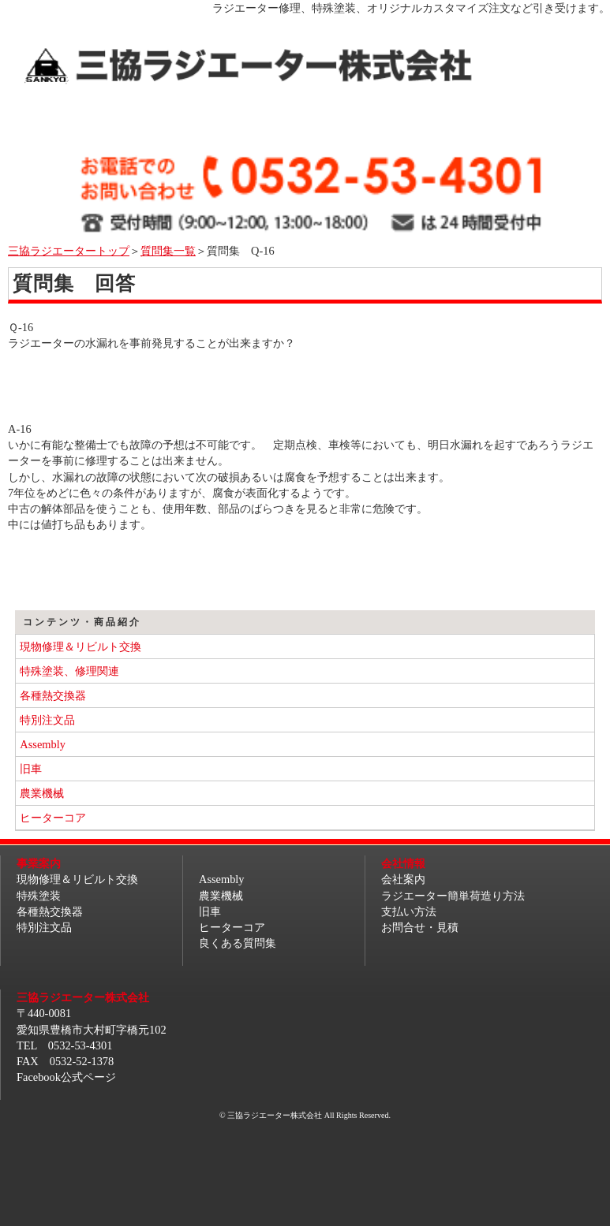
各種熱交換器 (53, 695)
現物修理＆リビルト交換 (80, 646)
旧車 (31, 768)
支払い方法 (408, 911)
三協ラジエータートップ (68, 250)
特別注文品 (47, 720)
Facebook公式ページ (66, 1077)
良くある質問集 (237, 943)
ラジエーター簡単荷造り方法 (453, 895)
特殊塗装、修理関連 (69, 671)
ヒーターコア (53, 817)
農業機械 (42, 793)
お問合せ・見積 (419, 927)
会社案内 (403, 879)
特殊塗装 (39, 895)
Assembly (42, 744)
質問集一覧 (168, 250)
